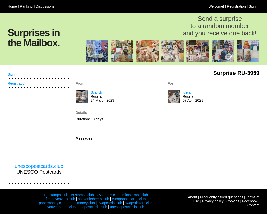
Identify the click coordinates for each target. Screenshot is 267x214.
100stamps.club (56, 195)
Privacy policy (213, 201)
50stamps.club (82, 195)
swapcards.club (110, 203)
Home (12, 6)
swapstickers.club (139, 203)
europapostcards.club (129, 199)
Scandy (97, 92)
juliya (187, 92)
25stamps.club (108, 195)
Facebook (249, 201)
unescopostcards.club (39, 166)
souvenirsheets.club (93, 199)
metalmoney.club (82, 203)
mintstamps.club (135, 195)
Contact (253, 205)
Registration (236, 6)
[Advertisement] (39, 125)
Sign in (254, 6)
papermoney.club (52, 203)
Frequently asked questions (221, 197)
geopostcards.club (93, 207)
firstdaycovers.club (60, 199)
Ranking (26, 6)
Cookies (232, 201)
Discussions (45, 6)
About (192, 197)
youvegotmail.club (61, 207)
